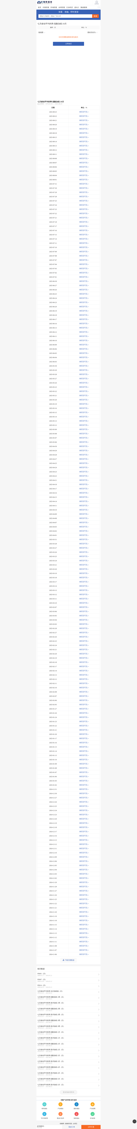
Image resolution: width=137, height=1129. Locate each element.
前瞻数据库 (47, 2)
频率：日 (53, 27)
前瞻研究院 (68, 1123)
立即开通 (91, 1127)
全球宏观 (61, 7)
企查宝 (75, 1123)
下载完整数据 (68, 960)
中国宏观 (46, 7)
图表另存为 (93, 32)
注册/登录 (97, 2)
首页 (39, 7)
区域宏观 (54, 7)
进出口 (76, 7)
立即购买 (68, 44)
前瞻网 (62, 1123)
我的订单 (71, 1127)
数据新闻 (84, 7)
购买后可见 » (84, 112)
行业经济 (69, 7)
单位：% (84, 27)
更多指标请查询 (68, 1092)
